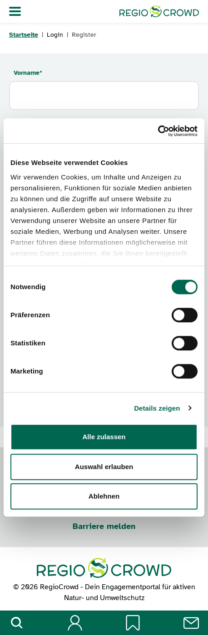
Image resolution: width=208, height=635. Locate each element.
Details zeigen (157, 408)
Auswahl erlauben (104, 466)
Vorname (28, 73)
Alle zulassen (103, 437)
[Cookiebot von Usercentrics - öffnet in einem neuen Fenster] (158, 131)
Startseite (23, 35)
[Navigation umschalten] (15, 11)
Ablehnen (104, 496)
